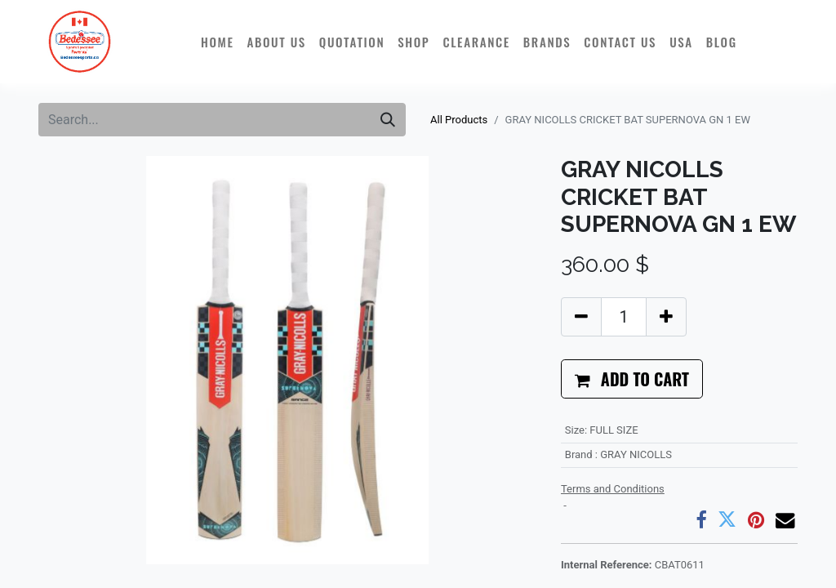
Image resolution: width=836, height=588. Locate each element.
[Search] (388, 119)
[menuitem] (217, 41)
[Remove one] (581, 316)
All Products (458, 120)
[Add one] (666, 316)
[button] (632, 379)
